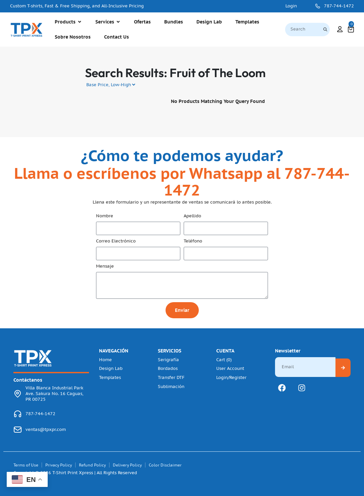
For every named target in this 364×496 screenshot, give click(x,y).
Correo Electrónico (116, 241)
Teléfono (193, 241)
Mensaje (105, 266)
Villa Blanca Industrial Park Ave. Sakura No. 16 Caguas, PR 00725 (54, 393)
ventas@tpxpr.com (46, 429)
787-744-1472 (339, 6)
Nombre (104, 216)
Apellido (192, 216)
